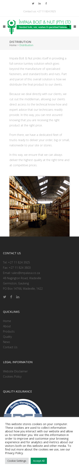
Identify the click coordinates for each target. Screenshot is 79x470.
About (7, 326)
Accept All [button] (39, 461)
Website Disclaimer (15, 371)
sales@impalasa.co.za (25, 273)
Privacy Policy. (14, 453)
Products (9, 331)
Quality (7, 337)
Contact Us (10, 347)
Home (13, 45)
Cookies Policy (12, 376)
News (6, 342)
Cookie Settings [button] (16, 461)
